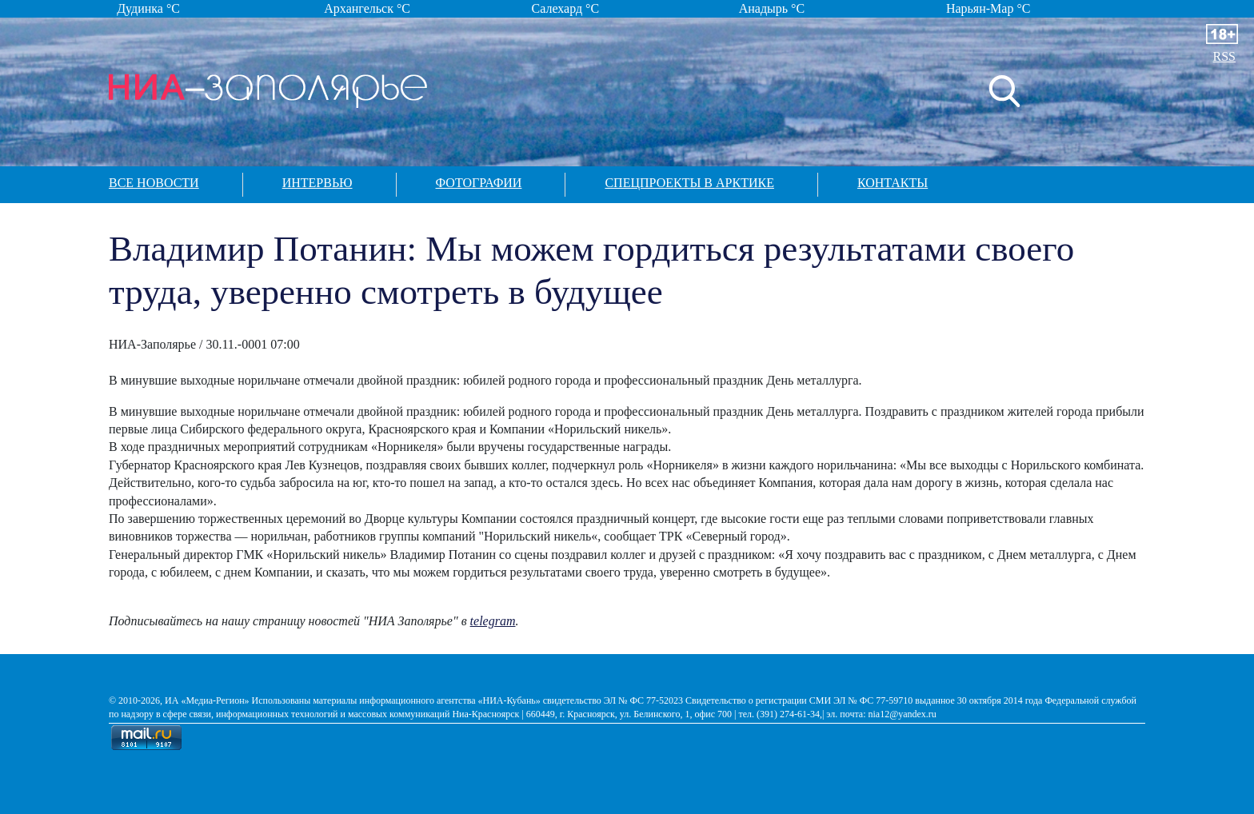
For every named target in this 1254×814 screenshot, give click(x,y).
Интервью (317, 183)
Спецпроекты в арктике (689, 183)
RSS (1224, 56)
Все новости (154, 183)
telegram (493, 621)
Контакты (892, 183)
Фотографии (479, 183)
